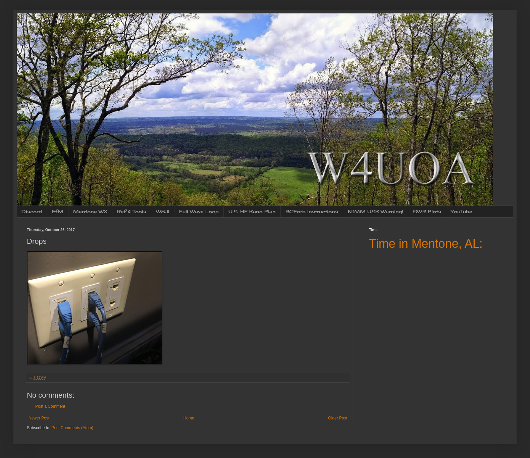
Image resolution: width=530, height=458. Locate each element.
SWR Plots (427, 211)
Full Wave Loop (199, 211)
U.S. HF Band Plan (252, 211)
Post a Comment (50, 406)
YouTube (461, 211)
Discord (31, 211)
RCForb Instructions (311, 211)
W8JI (162, 211)
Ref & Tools (131, 211)
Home (188, 418)
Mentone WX (90, 211)
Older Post (337, 418)
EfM (57, 211)
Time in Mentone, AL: (426, 243)
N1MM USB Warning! (375, 211)
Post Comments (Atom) (72, 427)
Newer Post (39, 418)
